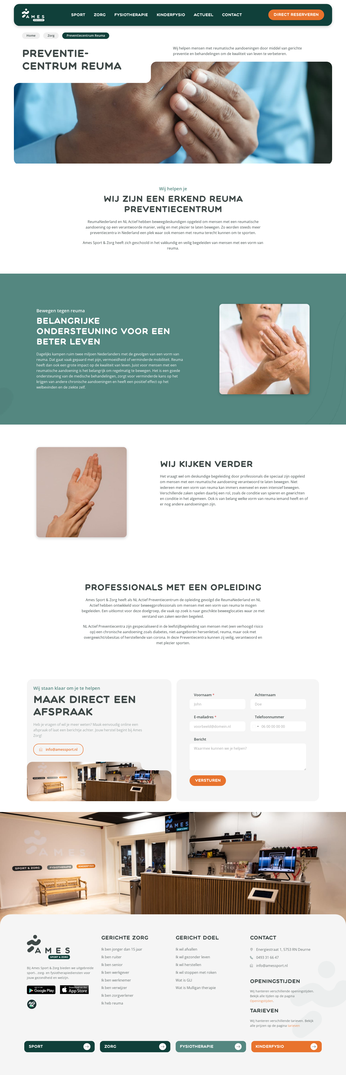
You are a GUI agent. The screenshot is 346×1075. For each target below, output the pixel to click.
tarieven (294, 1026)
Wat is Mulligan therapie (196, 987)
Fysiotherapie (131, 14)
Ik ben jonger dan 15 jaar (121, 949)
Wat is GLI (184, 980)
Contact (232, 14)
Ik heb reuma (112, 1003)
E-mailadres (205, 717)
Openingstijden (261, 1001)
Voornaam (204, 694)
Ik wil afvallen (186, 949)
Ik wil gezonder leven (193, 957)
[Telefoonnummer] (278, 726)
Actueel (203, 14)
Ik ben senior (112, 964)
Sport (78, 14)
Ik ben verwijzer (114, 987)
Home (31, 35)
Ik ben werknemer (116, 980)
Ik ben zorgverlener (117, 995)
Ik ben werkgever (115, 972)
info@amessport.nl (58, 749)
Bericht (200, 739)
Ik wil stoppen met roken (196, 972)
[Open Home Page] (33, 15)
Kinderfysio (171, 14)
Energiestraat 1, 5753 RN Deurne (283, 949)
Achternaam (265, 694)
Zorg (100, 14)
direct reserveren (296, 14)
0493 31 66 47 (267, 957)
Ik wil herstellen (188, 964)
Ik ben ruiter (111, 957)
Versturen (208, 780)
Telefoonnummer (269, 717)
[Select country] (255, 726)
